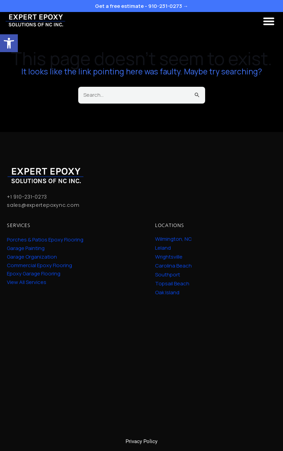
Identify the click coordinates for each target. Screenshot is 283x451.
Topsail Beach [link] (172, 283)
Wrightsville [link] (168, 256)
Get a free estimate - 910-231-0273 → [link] (141, 6)
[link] (9, 43)
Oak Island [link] (167, 292)
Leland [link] (163, 248)
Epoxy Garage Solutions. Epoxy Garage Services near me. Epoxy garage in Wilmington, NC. (141, 361)
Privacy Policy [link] (141, 441)
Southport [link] (167, 274)
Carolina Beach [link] (173, 265)
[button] (269, 21)
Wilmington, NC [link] (173, 239)
